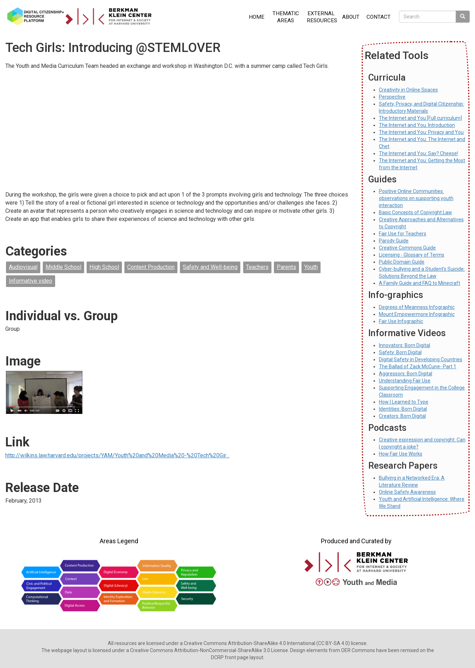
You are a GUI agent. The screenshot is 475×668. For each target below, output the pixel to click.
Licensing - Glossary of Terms (411, 255)
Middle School (63, 267)
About (350, 17)
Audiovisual (23, 267)
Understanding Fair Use (404, 380)
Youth (311, 267)
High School (104, 267)
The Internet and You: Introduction (417, 125)
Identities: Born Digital (403, 409)
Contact (378, 17)
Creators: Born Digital (402, 416)
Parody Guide (394, 241)
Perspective (392, 97)
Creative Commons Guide (407, 248)
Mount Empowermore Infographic (417, 314)
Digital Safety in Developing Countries (420, 359)
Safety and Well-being (210, 267)
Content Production (151, 267)
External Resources (322, 17)
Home (256, 17)
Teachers (257, 267)
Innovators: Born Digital (404, 345)
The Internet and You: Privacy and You (421, 132)
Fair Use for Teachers (402, 233)
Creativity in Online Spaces (408, 90)
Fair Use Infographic (401, 321)
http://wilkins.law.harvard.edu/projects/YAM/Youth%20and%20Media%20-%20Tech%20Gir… (117, 455)
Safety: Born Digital (400, 352)
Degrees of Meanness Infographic (417, 307)
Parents (286, 267)
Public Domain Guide (401, 262)
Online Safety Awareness (407, 492)
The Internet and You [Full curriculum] (420, 118)
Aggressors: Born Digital (405, 373)
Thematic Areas (285, 17)
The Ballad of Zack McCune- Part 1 (417, 366)
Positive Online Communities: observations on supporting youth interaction (416, 198)
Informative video (30, 280)
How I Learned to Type (403, 402)
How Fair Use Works (400, 454)
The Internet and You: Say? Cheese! (418, 153)
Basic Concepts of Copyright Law (415, 212)
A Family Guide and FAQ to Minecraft (419, 283)
